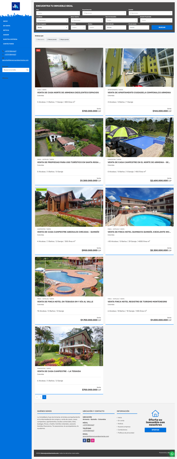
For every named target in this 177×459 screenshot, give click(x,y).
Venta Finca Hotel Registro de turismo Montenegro (137, 302)
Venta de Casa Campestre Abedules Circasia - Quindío (68, 232)
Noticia (6, 30)
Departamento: (87, 9)
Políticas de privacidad (126, 433)
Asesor (6, 35)
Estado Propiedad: (145, 17)
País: (37, 9)
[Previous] (37, 397)
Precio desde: (109, 24)
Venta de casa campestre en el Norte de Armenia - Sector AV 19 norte (139, 162)
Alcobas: (73, 24)
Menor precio (52, 39)
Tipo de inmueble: (110, 17)
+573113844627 (10, 51)
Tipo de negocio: (41, 24)
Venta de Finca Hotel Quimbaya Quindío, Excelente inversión (139, 232)
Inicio (5, 21)
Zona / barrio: (75, 17)
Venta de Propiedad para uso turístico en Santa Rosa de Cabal (69, 162)
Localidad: (39, 17)
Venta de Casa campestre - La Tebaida (59, 371)
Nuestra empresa (10, 39)
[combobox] (58, 13)
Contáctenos (8, 44)
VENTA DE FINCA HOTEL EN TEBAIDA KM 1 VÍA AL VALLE (65, 302)
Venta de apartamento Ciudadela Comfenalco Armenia (139, 92)
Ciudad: (131, 9)
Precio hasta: (132, 24)
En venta (6, 26)
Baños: (90, 24)
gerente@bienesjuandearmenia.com (15, 60)
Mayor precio (64, 39)
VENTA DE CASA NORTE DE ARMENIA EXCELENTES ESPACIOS (68, 92)
